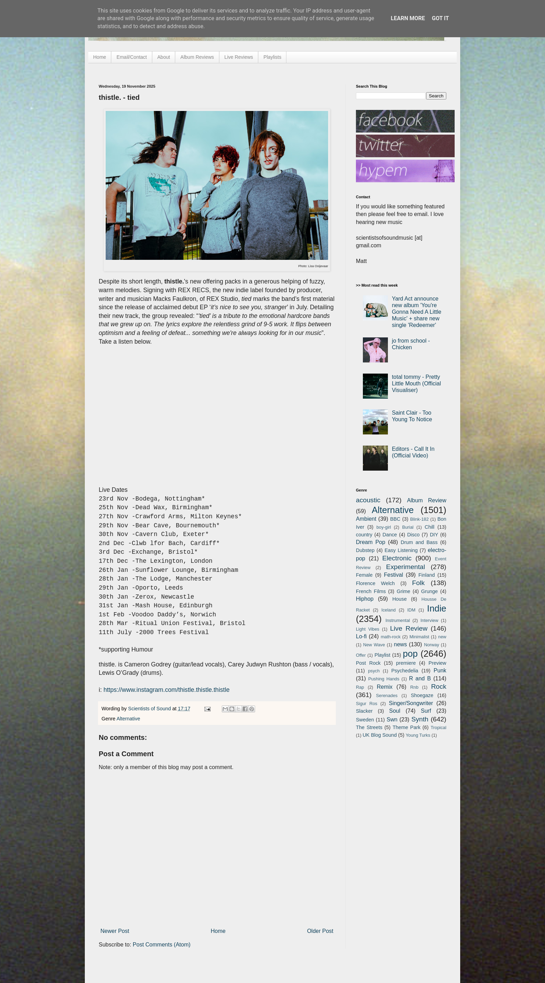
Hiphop (365, 599)
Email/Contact (131, 57)
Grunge (429, 591)
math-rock (390, 636)
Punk (440, 670)
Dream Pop (370, 542)
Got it (440, 18)
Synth (419, 719)
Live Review (409, 628)
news (400, 644)
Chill (429, 527)
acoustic (368, 500)
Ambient (366, 519)
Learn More (408, 18)
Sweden (365, 719)
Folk (418, 582)
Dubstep (365, 550)
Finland (426, 575)
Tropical (438, 727)
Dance (389, 534)
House (399, 599)
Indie (437, 608)
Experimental (405, 566)
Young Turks (418, 735)
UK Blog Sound (380, 735)
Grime (403, 591)
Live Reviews (239, 57)
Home (99, 57)
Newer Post (114, 931)
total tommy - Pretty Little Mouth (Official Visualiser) (416, 383)
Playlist (382, 655)
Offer (361, 655)
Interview (429, 620)
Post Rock (368, 663)
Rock (438, 686)
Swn (392, 719)
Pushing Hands (383, 678)
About (163, 57)
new (442, 636)
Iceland (388, 610)
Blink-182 (419, 519)
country (364, 534)
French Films (371, 591)
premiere (406, 663)
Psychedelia (404, 670)
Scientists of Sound (150, 708)
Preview (437, 663)
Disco (413, 534)
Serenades (387, 695)
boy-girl (383, 527)
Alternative (128, 718)
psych (374, 670)
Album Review (426, 500)
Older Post (320, 931)
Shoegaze (422, 695)
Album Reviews (197, 57)
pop (410, 653)
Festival (393, 575)
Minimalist (419, 636)
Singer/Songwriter (411, 703)
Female (364, 575)
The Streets (369, 727)
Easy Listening (401, 550)
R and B (420, 678)
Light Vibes (367, 629)
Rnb (414, 687)
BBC (395, 519)
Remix (384, 687)
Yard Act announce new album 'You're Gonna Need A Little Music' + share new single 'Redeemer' (416, 312)
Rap (360, 687)
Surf (426, 711)
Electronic (397, 558)
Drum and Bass (419, 542)
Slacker (364, 711)
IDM (411, 610)
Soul (394, 711)
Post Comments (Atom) (161, 945)
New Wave (374, 644)
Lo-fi (361, 636)
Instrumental (397, 620)
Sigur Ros (366, 703)
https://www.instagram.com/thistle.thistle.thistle (167, 689)
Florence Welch (375, 583)
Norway (431, 644)
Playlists (272, 57)
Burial (408, 527)
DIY (434, 534)
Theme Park (407, 727)
